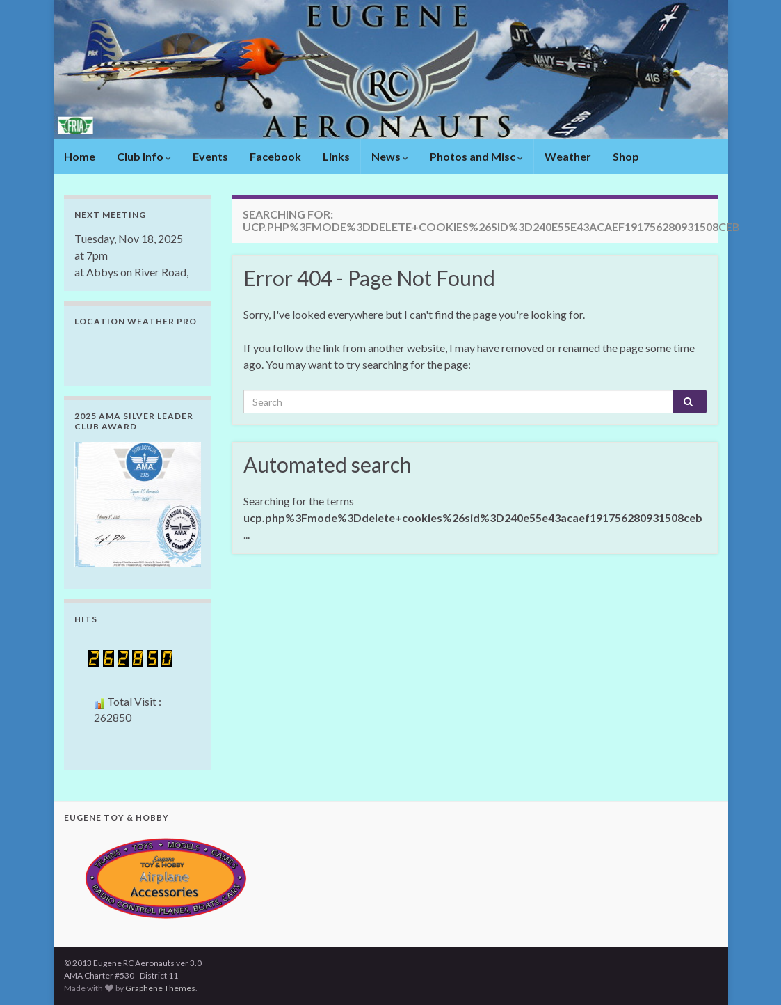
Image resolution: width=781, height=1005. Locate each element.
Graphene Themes (160, 988)
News (389, 156)
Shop (626, 156)
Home (79, 156)
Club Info (144, 156)
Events (210, 156)
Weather (568, 156)
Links (336, 156)
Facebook (275, 156)
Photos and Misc (476, 156)
